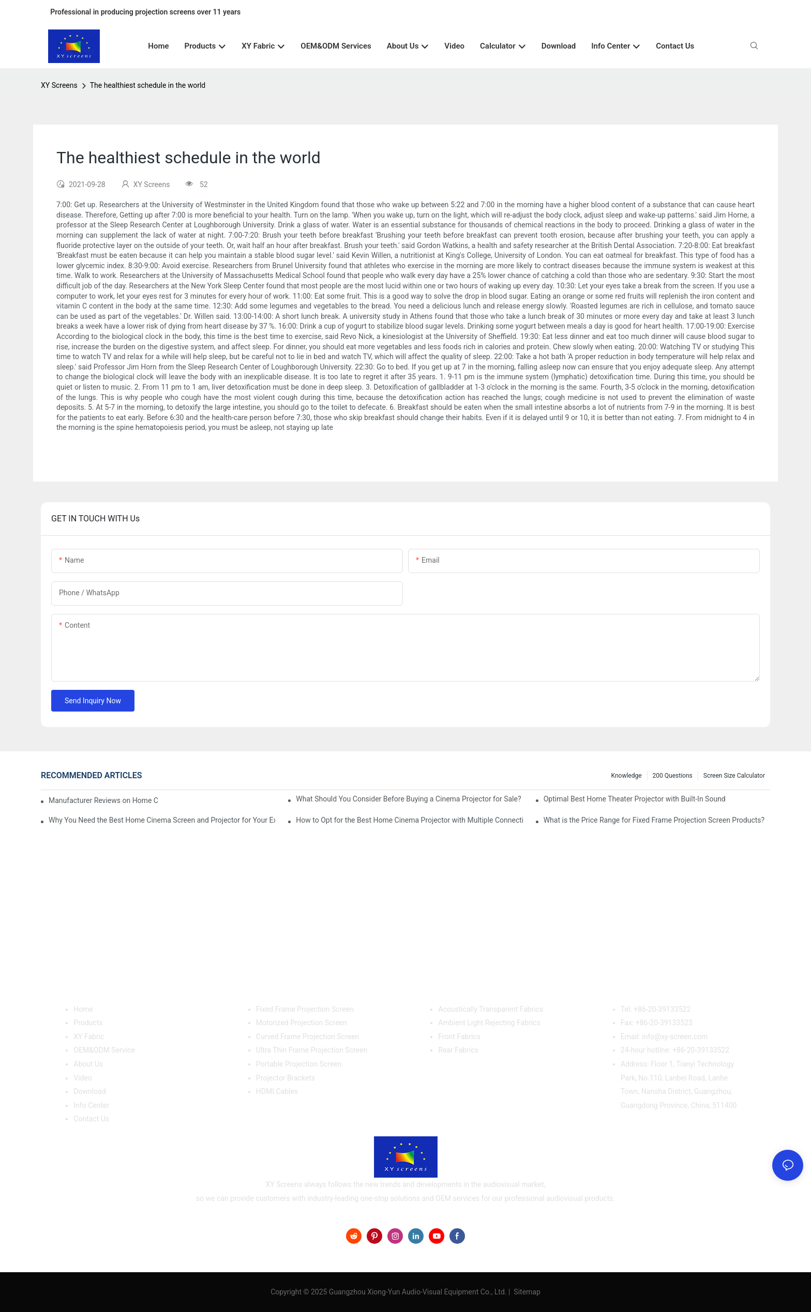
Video (82, 1078)
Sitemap (526, 1292)
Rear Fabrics (458, 1050)
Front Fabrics (459, 1036)
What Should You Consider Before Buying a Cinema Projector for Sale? (408, 799)
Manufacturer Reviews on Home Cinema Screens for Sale (103, 800)
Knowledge (626, 775)
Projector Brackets (286, 1078)
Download (89, 1091)
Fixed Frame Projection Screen (305, 1009)
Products (87, 1022)
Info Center (91, 1105)
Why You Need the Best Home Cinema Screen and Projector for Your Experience (162, 820)
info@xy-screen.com (675, 1036)
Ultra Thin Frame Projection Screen (311, 1050)
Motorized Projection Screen (301, 1022)
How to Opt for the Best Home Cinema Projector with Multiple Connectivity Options (409, 820)
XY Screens (59, 85)
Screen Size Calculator (734, 775)
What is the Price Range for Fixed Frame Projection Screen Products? (654, 820)
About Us (88, 1064)
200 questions (673, 775)
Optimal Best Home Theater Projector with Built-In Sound (635, 799)
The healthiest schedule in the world (147, 85)
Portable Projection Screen (299, 1064)
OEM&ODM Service (104, 1050)
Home (83, 1009)
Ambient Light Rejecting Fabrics (489, 1022)
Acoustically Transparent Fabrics (490, 1009)
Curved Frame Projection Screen (307, 1036)
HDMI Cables (277, 1091)
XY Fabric (88, 1036)
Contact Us (91, 1119)
